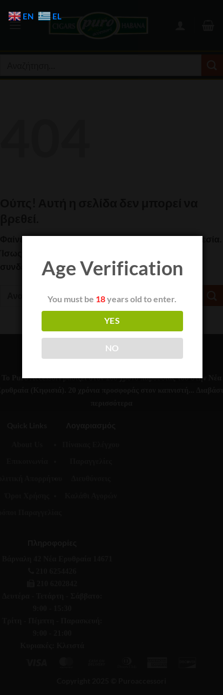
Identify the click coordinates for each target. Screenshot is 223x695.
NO (112, 348)
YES (112, 320)
